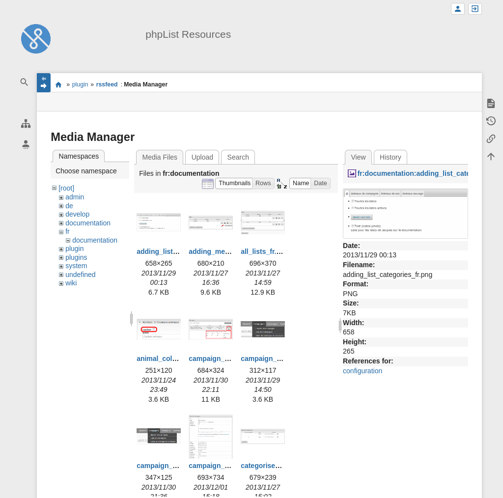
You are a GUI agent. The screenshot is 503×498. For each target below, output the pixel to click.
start (58, 84)
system (76, 266)
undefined (80, 274)
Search (238, 157)
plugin (80, 84)
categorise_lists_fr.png (278, 466)
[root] (66, 188)
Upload (202, 157)
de (69, 206)
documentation (88, 223)
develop (77, 214)
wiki (71, 283)
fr (67, 231)
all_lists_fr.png (265, 251)
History (390, 157)
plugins (76, 257)
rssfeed (107, 84)
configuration (362, 371)
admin (74, 197)
